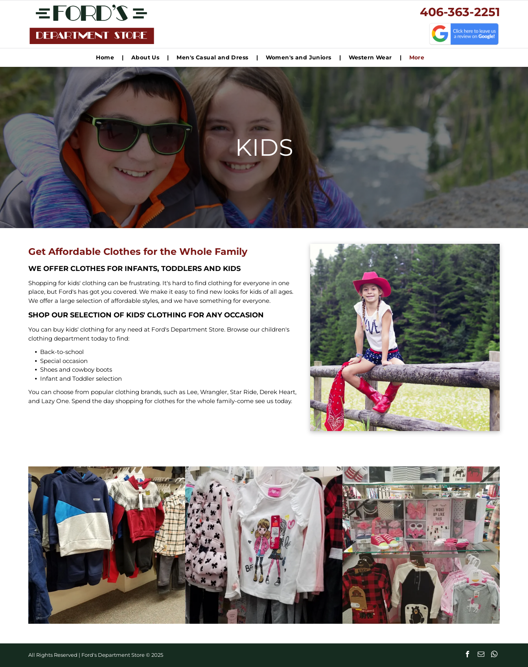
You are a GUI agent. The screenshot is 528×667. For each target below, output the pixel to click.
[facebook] (468, 655)
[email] (481, 655)
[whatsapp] (494, 655)
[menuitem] (105, 57)
